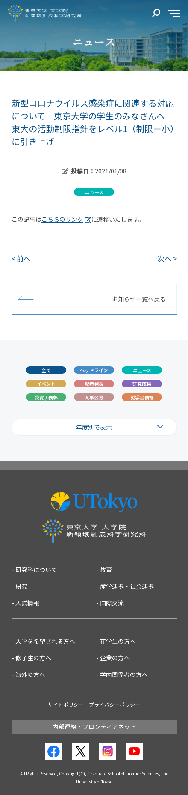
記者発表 (94, 383)
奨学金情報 (142, 397)
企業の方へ (115, 657)
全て (46, 370)
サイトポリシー (66, 704)
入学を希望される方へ (45, 641)
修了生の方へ (33, 657)
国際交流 (112, 602)
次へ (164, 258)
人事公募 (94, 397)
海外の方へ (30, 674)
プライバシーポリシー (114, 704)
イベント (46, 383)
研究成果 (141, 383)
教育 (106, 569)
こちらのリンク (62, 219)
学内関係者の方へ (124, 674)
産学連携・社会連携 (127, 586)
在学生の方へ (118, 641)
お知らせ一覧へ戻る (139, 299)
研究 (21, 586)
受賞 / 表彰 (46, 397)
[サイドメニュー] (174, 13)
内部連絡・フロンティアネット (94, 726)
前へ (23, 258)
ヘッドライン (94, 370)
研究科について (36, 569)
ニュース (142, 370)
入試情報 (27, 602)
